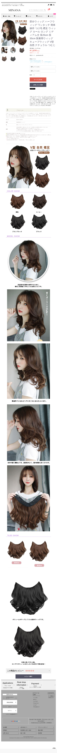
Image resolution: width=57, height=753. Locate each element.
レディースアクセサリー (36, 61)
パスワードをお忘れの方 (11, 714)
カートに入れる (38, 79)
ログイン (12, 710)
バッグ (34, 705)
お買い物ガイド (28, 727)
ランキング (17, 16)
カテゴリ (39, 16)
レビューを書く (28, 676)
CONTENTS (51, 693)
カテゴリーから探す (36, 693)
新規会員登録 (11, 702)
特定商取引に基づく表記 (28, 730)
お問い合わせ (11, 733)
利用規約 (11, 730)
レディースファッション (35, 60)
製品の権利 (46, 730)
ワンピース (36, 703)
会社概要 (11, 727)
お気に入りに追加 (38, 84)
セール (28, 16)
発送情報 (46, 733)
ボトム (34, 699)
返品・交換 (28, 733)
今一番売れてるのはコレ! (51, 696)
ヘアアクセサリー (48, 61)
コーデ (52, 15)
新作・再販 (6, 16)
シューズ (35, 701)
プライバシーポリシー (46, 727)
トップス (35, 697)
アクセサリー (36, 706)
